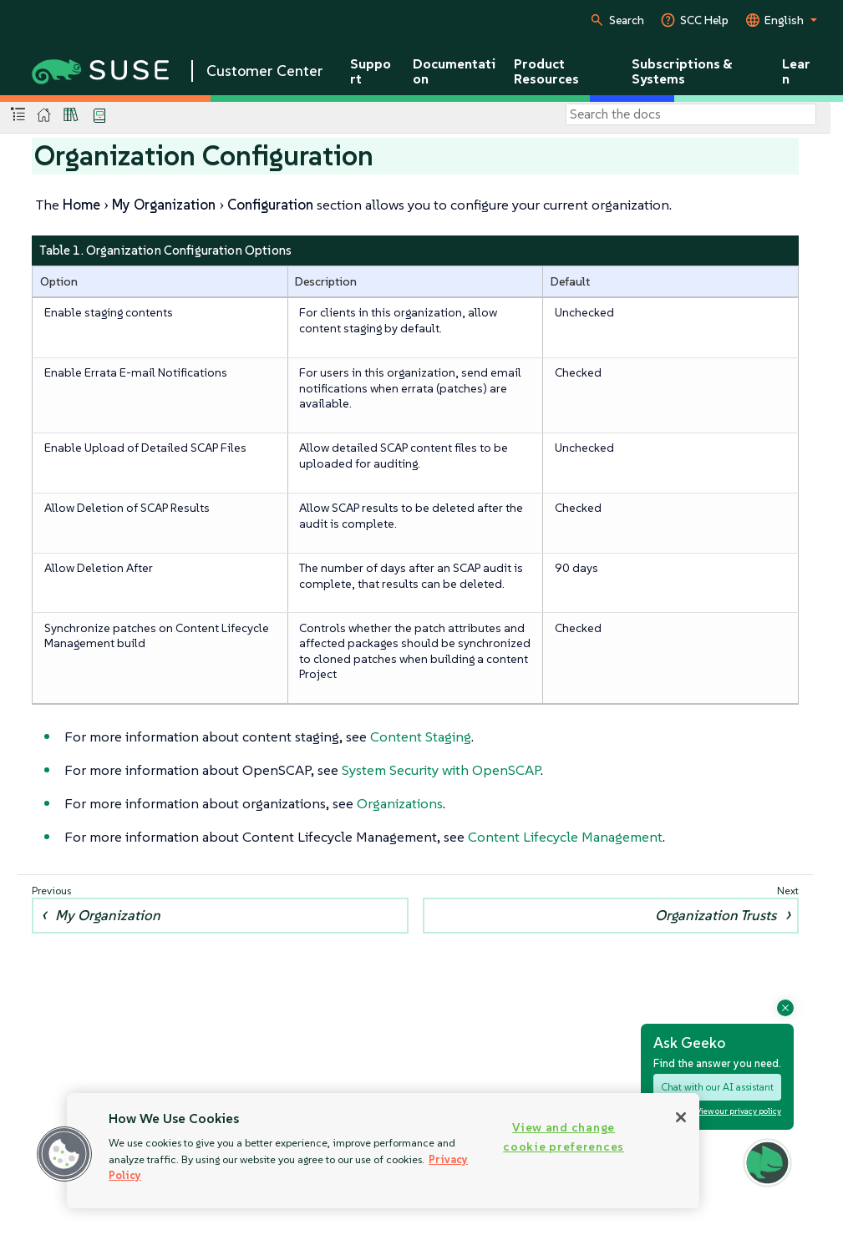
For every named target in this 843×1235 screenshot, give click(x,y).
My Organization (107, 915)
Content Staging (420, 736)
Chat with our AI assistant (717, 1087)
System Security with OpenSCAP (441, 770)
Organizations (400, 803)
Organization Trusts (715, 915)
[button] (64, 1154)
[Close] (681, 1117)
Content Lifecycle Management (565, 837)
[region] (383, 1150)
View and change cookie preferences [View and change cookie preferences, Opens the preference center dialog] (563, 1137)
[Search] (691, 114)
